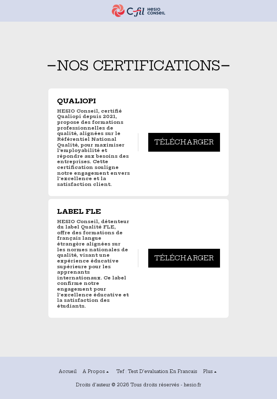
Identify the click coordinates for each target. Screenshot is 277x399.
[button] (8, 10)
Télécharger (184, 142)
